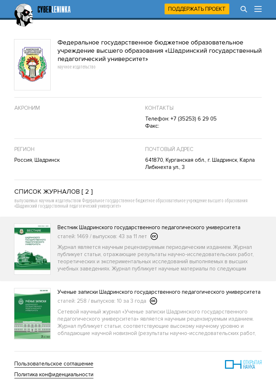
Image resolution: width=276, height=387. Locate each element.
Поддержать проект (197, 9)
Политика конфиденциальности (53, 374)
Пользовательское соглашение (53, 363)
